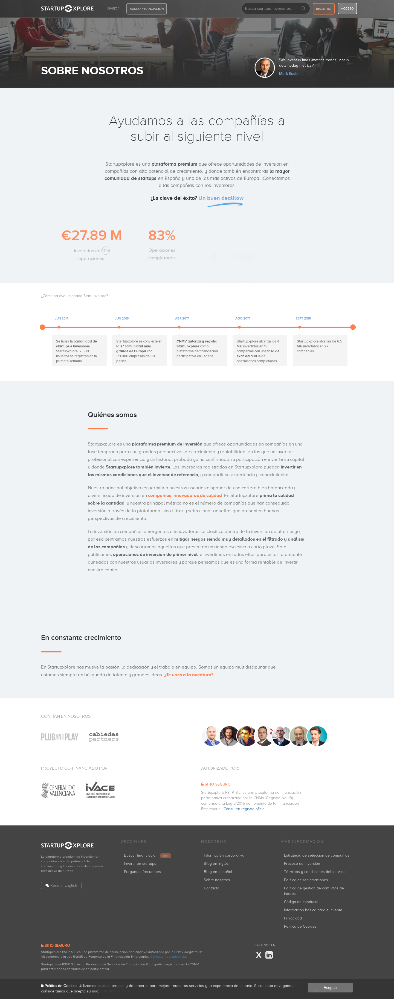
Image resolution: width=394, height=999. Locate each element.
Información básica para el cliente (313, 910)
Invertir (113, 8)
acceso (347, 8)
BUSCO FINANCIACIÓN (147, 9)
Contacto (211, 888)
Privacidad (293, 918)
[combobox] (276, 8)
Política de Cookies (300, 926)
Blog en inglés (216, 864)
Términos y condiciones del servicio (315, 872)
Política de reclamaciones (306, 880)
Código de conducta (301, 902)
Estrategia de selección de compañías (316, 855)
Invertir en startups (140, 864)
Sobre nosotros (217, 880)
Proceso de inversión (302, 864)
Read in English (63, 885)
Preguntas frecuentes (142, 872)
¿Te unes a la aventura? (188, 674)
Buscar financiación (147, 855)
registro (323, 9)
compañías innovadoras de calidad (185, 495)
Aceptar (330, 987)
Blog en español (218, 872)
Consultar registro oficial (245, 809)
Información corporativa (224, 855)
